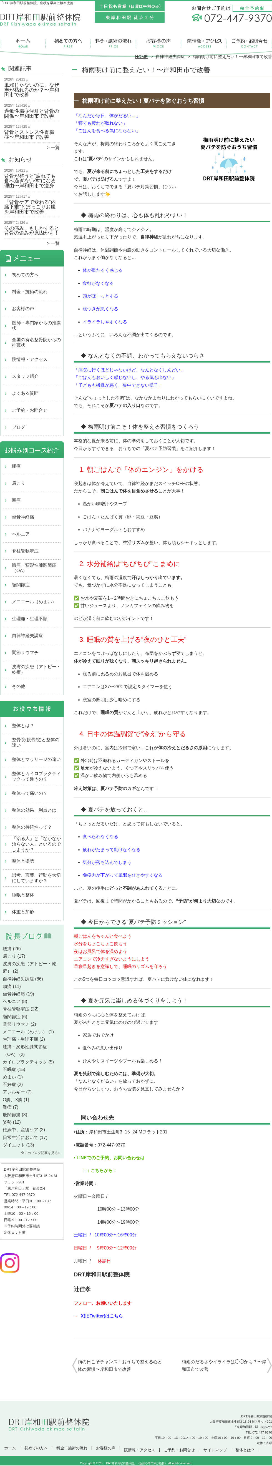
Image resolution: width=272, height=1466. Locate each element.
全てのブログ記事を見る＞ (41, 1153)
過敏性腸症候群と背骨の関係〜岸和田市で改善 (31, 113)
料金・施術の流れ (113, 43)
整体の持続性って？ (32, 827)
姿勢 (7, 1122)
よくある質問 (25, 393)
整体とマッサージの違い (36, 759)
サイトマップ (215, 1450)
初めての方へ (68, 43)
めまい (9, 1077)
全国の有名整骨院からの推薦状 (36, 342)
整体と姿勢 (23, 861)
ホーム (23, 43)
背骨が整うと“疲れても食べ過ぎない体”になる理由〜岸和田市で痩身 (30, 180)
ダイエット (14, 1145)
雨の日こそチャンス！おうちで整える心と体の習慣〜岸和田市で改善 (120, 1365)
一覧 (55, 147)
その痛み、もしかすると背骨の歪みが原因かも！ (31, 230)
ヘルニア (21, 534)
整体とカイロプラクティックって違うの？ (36, 776)
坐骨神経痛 (23, 517)
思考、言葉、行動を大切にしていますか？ (36, 878)
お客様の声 (158, 43)
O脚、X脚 (12, 1099)
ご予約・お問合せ (249, 43)
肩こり (18, 483)
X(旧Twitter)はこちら (102, 1316)
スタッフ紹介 (25, 376)
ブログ (18, 427)
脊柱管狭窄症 (25, 551)
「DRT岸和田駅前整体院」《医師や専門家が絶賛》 (135, 1463)
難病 (7, 1107)
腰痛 (16, 466)
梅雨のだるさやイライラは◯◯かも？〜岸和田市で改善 (224, 1365)
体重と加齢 (23, 911)
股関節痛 (12, 1114)
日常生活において (20, 1137)
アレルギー (14, 1092)
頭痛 (16, 500)
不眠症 (9, 1069)
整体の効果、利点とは (34, 810)
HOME (141, 56)
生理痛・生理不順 (29, 618)
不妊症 (9, 1084)
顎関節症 (21, 584)
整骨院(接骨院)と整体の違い (35, 742)
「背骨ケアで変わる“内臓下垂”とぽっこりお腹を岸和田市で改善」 (30, 207)
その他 (18, 686)
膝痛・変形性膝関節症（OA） (34, 568)
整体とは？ (23, 725)
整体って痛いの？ (29, 793)
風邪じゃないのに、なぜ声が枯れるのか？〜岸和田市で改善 (31, 89)
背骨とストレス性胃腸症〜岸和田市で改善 (29, 134)
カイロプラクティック (25, 1062)
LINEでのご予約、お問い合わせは (110, 1157)
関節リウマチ (25, 652)
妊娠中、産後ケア (20, 1129)
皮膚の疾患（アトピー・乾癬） (36, 669)
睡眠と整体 (23, 894)
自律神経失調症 (170, 56)
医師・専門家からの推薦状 (36, 325)
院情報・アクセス (203, 43)
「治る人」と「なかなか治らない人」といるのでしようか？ (36, 844)
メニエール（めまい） (34, 601)
